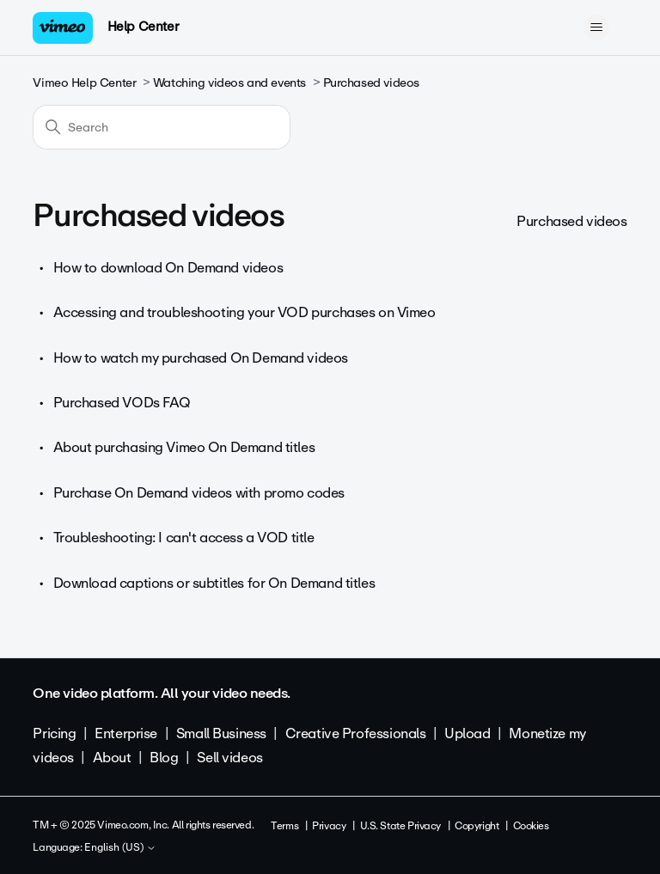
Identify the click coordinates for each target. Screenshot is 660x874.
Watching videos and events (229, 83)
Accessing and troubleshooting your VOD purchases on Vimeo (244, 312)
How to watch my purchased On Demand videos (200, 358)
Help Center (143, 26)
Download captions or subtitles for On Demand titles (214, 583)
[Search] (162, 127)
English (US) (120, 848)
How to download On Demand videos (168, 267)
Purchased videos (371, 83)
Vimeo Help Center (84, 83)
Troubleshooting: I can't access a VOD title (184, 537)
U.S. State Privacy (400, 825)
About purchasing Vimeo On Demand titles (184, 447)
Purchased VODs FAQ (122, 402)
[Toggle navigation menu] (596, 27)
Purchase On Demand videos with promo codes (199, 492)
